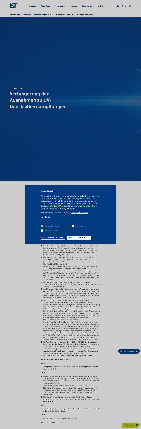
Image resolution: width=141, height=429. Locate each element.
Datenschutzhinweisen (79, 213)
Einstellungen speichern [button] (52, 237)
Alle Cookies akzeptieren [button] (78, 237)
